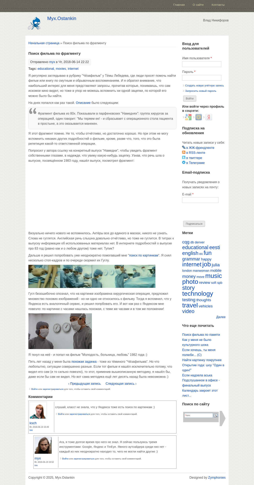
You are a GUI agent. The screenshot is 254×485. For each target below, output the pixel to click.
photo (190, 281)
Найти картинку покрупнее (201, 360)
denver (200, 242)
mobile (215, 270)
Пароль (188, 72)
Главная (179, 4)
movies (61, 68)
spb (219, 282)
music (213, 275)
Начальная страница (43, 43)
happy (206, 259)
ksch (33, 423)
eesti (214, 247)
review (204, 282)
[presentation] (212, 213)
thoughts (203, 300)
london (187, 270)
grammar (191, 258)
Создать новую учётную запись (204, 85)
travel (190, 305)
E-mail (187, 194)
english (190, 253)
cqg (185, 241)
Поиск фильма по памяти (201, 334)
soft (213, 282)
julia (216, 264)
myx (52, 62)
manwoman (201, 270)
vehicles (206, 306)
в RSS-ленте (193, 152)
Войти (34, 389)
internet (73, 68)
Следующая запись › (121, 383)
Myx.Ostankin (61, 18)
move (200, 276)
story (188, 288)
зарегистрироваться (53, 389)
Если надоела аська (197, 375)
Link (31, 430)
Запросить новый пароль (200, 90)
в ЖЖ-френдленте (198, 147)
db (192, 242)
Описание (83, 102)
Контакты (218, 4)
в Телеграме (193, 163)
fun (208, 253)
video (188, 311)
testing (188, 299)
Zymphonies (217, 477)
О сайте (198, 4)
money (189, 276)
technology (197, 293)
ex (201, 253)
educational (46, 68)
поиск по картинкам (143, 255)
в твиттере (192, 158)
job (206, 264)
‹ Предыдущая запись (84, 383)
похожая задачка (84, 361)
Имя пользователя (197, 58)
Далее (221, 317)
